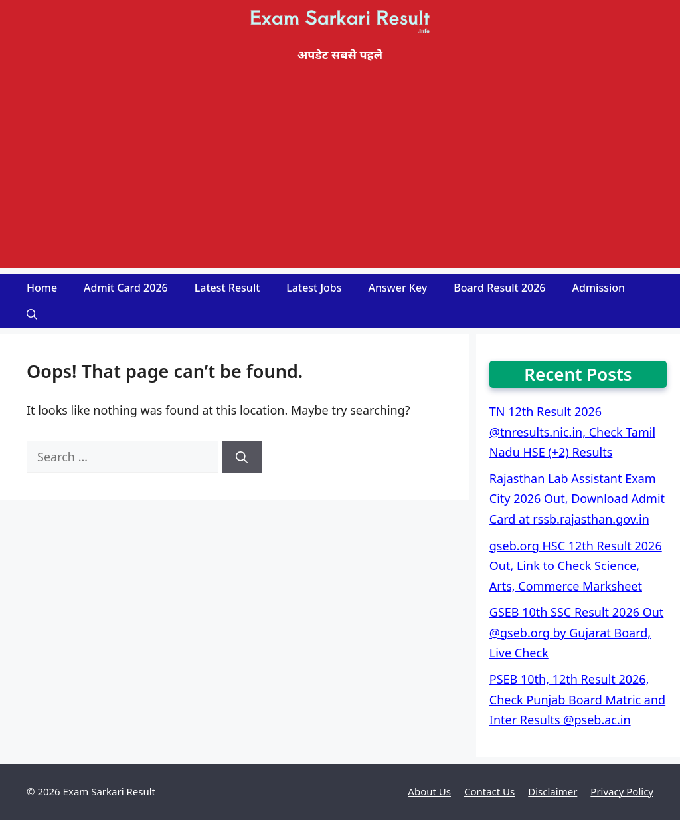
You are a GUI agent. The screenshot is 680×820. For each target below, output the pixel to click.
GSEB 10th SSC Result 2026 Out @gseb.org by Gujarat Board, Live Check (576, 632)
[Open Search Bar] (31, 314)
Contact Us (489, 791)
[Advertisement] (340, 175)
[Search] (242, 457)
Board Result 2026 (499, 287)
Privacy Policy (621, 791)
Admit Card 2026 (126, 287)
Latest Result (227, 287)
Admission (599, 287)
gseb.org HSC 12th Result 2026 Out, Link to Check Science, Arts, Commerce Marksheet (575, 566)
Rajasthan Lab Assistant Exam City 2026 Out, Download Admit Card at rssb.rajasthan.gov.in (577, 498)
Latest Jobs (313, 287)
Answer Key (398, 287)
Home (42, 287)
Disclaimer (552, 791)
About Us (429, 791)
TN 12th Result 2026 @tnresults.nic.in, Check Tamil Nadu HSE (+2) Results (572, 431)
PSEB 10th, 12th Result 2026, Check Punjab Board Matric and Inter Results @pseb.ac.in (577, 699)
